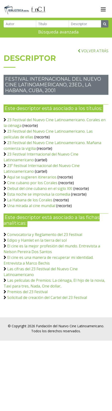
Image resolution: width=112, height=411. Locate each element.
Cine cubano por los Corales (32, 194)
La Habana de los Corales (29, 211)
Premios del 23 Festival (27, 303)
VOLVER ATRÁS (93, 62)
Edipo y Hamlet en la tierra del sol (37, 252)
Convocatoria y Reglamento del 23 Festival (44, 246)
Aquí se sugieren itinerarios (31, 188)
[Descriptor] (85, 24)
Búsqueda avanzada (58, 33)
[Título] (52, 24)
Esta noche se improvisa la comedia (38, 205)
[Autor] (20, 24)
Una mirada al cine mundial (31, 217)
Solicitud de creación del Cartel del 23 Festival (47, 309)
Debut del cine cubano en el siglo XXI (39, 200)
